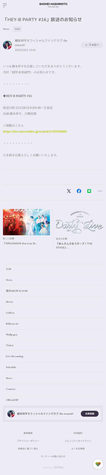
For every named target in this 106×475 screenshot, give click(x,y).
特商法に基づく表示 (28, 448)
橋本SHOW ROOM (17, 290)
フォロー (92, 45)
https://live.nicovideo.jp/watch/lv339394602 (35, 131)
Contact (10, 389)
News (6, 29)
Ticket (10, 345)
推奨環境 (28, 433)
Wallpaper (12, 334)
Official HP (12, 400)
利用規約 (78, 433)
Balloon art (12, 323)
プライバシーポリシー (28, 440)
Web (17, 29)
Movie (9, 301)
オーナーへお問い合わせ (53, 456)
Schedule (11, 367)
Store (9, 378)
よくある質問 (78, 448)
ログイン (100, 5)
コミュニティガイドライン (78, 440)
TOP (8, 269)
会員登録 (89, 413)
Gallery (10, 312)
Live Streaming (14, 356)
